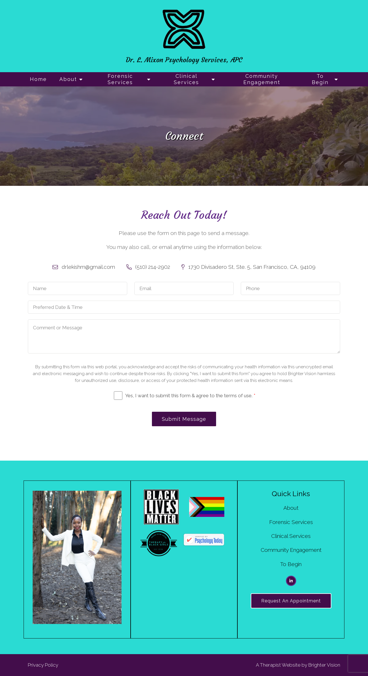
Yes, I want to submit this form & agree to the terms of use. (190, 395)
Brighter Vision (324, 665)
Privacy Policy (43, 665)
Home (38, 79)
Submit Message (184, 419)
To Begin (320, 79)
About (68, 79)
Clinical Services (186, 79)
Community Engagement (261, 79)
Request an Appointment (291, 601)
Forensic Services (120, 79)
